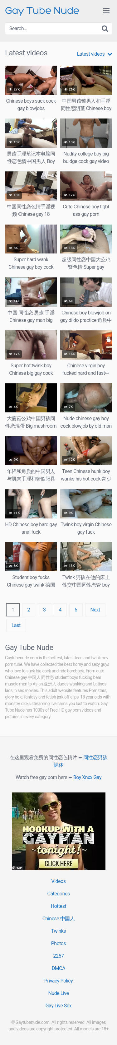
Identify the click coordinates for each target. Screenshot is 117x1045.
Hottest (58, 906)
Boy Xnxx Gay (87, 777)
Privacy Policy (58, 981)
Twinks (58, 931)
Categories (58, 894)
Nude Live (58, 993)
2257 (58, 956)
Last (16, 625)
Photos (58, 943)
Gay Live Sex (59, 1006)
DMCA (58, 968)
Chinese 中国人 (58, 919)
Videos (58, 881)
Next (95, 610)
